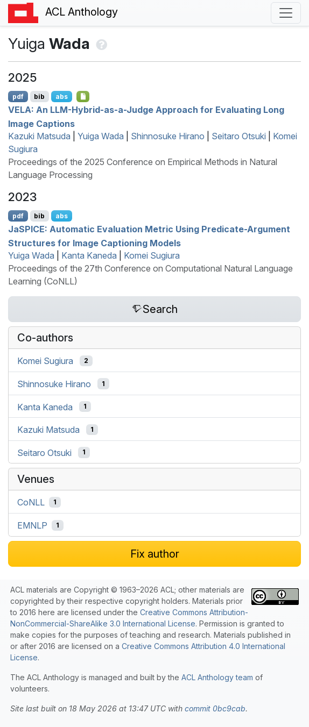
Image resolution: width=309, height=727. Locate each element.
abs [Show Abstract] (61, 96)
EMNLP (32, 525)
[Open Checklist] (83, 96)
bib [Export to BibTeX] (39, 96)
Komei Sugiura (152, 255)
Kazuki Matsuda (39, 136)
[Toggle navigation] (286, 13)
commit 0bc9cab (215, 708)
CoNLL (31, 502)
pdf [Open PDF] (18, 96)
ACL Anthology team (217, 677)
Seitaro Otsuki (239, 136)
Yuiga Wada (101, 136)
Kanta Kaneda (89, 255)
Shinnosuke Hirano (168, 136)
